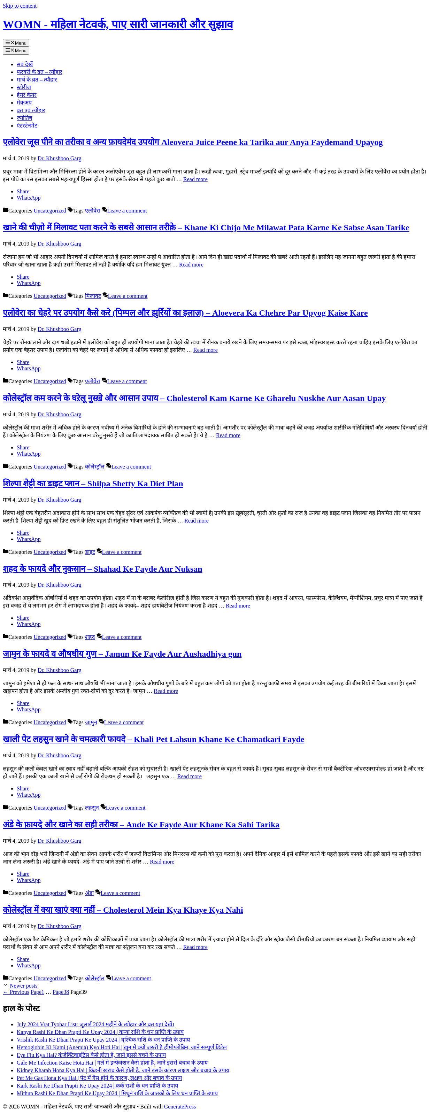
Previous (16, 992)
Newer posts (24, 986)
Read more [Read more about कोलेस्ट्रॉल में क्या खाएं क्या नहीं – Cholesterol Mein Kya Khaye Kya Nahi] (195, 947)
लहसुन (92, 808)
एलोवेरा (92, 211)
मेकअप (24, 103)
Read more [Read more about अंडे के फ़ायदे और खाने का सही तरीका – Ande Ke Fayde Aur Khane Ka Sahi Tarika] (162, 862)
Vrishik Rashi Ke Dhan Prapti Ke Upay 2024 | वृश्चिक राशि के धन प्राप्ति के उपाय (103, 1040)
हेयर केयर (27, 95)
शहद (90, 637)
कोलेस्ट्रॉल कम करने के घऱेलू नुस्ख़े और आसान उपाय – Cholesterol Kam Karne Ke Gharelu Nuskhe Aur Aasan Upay (194, 398)
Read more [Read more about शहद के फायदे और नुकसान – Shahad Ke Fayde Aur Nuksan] (238, 606)
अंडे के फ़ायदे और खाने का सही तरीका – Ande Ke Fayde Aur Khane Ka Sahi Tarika (141, 824)
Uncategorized (49, 211)
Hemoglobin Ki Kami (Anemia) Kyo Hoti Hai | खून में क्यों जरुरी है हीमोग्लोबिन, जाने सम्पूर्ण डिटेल (122, 1047)
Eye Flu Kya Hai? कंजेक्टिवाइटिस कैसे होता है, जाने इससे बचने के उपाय (91, 1055)
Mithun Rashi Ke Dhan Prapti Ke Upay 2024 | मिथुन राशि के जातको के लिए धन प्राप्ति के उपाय (117, 1093)
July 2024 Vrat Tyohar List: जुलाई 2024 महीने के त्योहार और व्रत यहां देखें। (95, 1024)
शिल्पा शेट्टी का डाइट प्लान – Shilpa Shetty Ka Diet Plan (93, 483)
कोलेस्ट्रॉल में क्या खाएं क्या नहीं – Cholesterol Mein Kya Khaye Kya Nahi (123, 909)
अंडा (89, 893)
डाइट (90, 552)
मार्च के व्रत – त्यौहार (37, 80)
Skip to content (20, 6)
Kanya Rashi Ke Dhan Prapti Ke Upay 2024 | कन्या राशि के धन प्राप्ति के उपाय (100, 1032)
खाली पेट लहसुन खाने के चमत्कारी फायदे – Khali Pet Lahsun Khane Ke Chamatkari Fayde (153, 739)
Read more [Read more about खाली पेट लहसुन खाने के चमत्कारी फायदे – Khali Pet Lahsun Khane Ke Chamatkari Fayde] (189, 776)
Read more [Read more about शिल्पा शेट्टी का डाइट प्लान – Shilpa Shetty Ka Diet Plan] (196, 521)
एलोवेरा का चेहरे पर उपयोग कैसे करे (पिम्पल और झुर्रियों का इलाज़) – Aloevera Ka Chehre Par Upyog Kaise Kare (185, 312)
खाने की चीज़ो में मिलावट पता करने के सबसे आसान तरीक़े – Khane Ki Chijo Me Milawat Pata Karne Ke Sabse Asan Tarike (206, 227)
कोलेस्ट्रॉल (95, 467)
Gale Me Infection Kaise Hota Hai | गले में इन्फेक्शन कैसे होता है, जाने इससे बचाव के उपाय (112, 1063)
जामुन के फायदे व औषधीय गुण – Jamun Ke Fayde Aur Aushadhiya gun (122, 653)
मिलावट (93, 296)
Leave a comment (127, 211)
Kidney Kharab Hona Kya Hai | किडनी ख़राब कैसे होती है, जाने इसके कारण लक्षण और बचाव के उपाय (123, 1070)
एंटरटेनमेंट (27, 126)
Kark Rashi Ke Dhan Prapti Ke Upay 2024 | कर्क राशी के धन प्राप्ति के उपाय (97, 1086)
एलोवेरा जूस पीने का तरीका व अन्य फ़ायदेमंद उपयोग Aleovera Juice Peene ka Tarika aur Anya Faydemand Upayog (193, 142)
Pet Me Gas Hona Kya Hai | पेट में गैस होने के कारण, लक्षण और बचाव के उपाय (99, 1078)
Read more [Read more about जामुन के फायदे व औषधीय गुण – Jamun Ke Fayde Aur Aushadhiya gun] (166, 691)
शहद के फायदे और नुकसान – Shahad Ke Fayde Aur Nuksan (102, 568)
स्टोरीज (24, 87)
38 (61, 992)
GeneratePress (180, 1107)
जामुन (91, 722)
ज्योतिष (24, 118)
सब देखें (25, 64)
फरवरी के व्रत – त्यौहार (39, 72)
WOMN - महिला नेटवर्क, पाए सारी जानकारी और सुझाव (118, 24)
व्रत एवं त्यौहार (31, 110)
